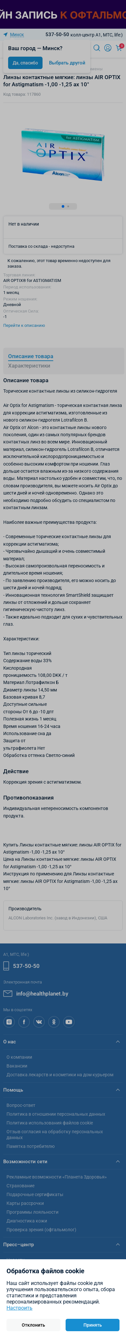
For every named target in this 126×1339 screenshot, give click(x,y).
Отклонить (33, 1325)
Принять (92, 1325)
